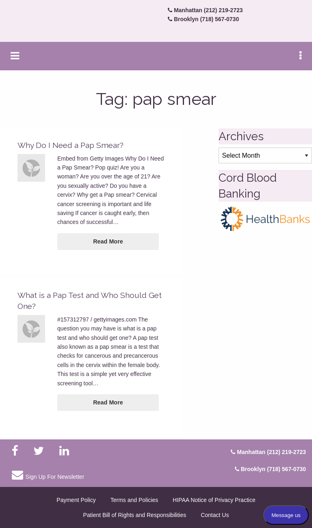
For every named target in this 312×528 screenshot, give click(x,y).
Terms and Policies (134, 500)
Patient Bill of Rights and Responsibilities (134, 515)
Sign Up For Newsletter (48, 474)
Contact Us (215, 515)
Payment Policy (75, 500)
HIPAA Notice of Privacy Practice (214, 500)
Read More (108, 241)
